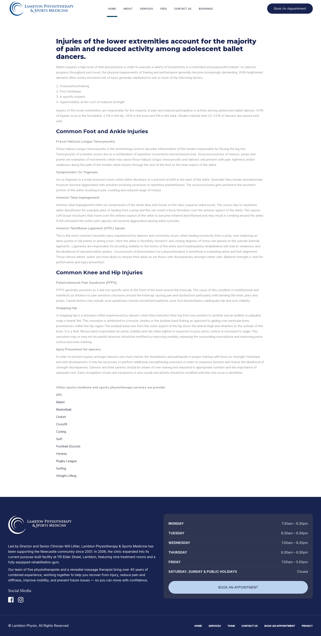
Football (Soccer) (68, 446)
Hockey (61, 453)
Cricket (61, 417)
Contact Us (250, 625)
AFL (59, 395)
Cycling (61, 431)
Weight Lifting (66, 476)
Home (198, 625)
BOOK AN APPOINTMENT (238, 587)
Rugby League (66, 461)
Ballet (60, 402)
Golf (59, 439)
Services (215, 625)
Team (231, 625)
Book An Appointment (279, 625)
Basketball (63, 409)
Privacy (307, 625)
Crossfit (61, 424)
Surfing (61, 468)
